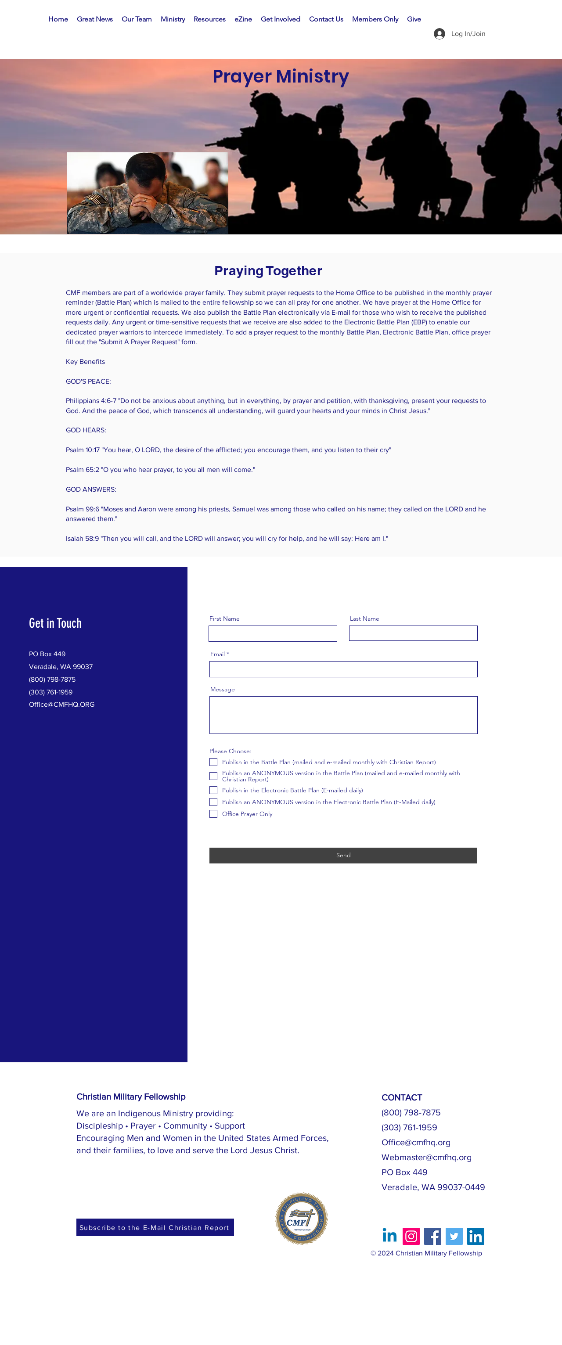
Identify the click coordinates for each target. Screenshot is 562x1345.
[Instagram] (411, 1236)
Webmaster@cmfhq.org (427, 1157)
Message (222, 689)
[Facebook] (432, 1236)
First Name (224, 618)
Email (217, 654)
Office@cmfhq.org (416, 1142)
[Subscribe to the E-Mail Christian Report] (155, 1227)
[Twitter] (454, 1236)
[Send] (343, 855)
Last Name (364, 618)
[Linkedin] (389, 1236)
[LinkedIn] (475, 1236)
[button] (172, 19)
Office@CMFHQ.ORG (61, 704)
